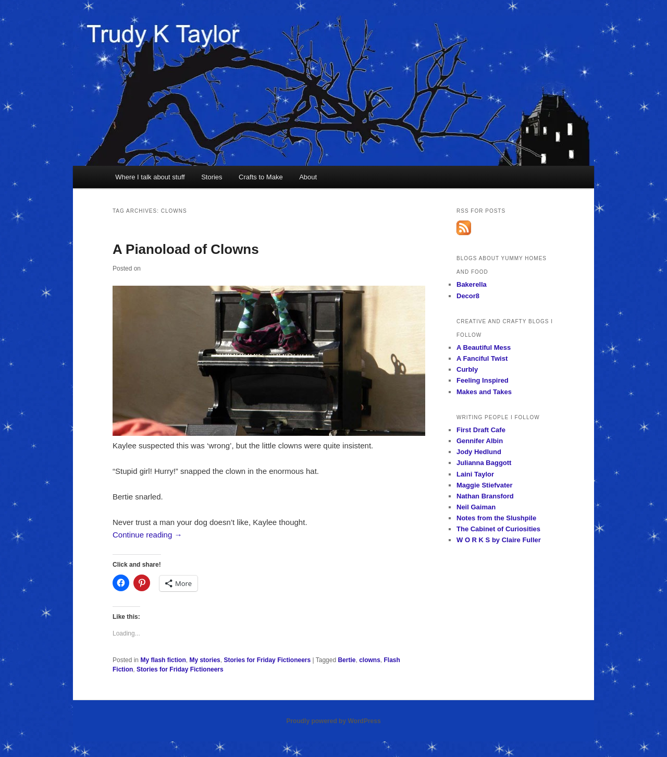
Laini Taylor (475, 474)
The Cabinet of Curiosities (498, 529)
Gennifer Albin (479, 441)
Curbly (467, 369)
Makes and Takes (484, 392)
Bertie (346, 660)
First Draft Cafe (480, 430)
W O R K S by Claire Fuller (498, 540)
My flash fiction (163, 660)
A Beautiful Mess (483, 347)
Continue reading (147, 534)
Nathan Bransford (485, 496)
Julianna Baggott (483, 463)
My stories (204, 660)
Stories (211, 177)
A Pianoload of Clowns (186, 249)
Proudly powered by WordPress (333, 721)
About (308, 177)
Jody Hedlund (478, 452)
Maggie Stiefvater (484, 485)
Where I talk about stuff (149, 177)
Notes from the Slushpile (496, 518)
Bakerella (471, 284)
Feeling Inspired (482, 380)
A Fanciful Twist (482, 358)
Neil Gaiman (476, 507)
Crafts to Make (261, 177)
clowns (369, 660)
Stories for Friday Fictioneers (267, 660)
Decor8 (467, 296)
